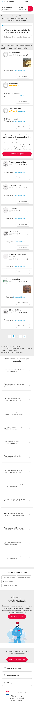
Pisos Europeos (15, 190)
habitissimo (4, 351)
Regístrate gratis (17, 621)
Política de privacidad (17, 702)
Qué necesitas (7, 7)
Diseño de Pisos (15, 314)
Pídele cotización (23, 80)
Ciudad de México (19, 75)
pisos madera (9, 581)
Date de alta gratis (17, 158)
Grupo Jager (14, 236)
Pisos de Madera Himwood (19, 166)
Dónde (20, 7)
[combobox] (9, 8)
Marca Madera (14, 57)
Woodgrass (13, 88)
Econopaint (13, 213)
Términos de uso (16, 700)
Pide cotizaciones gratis (17, 664)
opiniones (21, 90)
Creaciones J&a (15, 113)
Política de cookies (17, 705)
